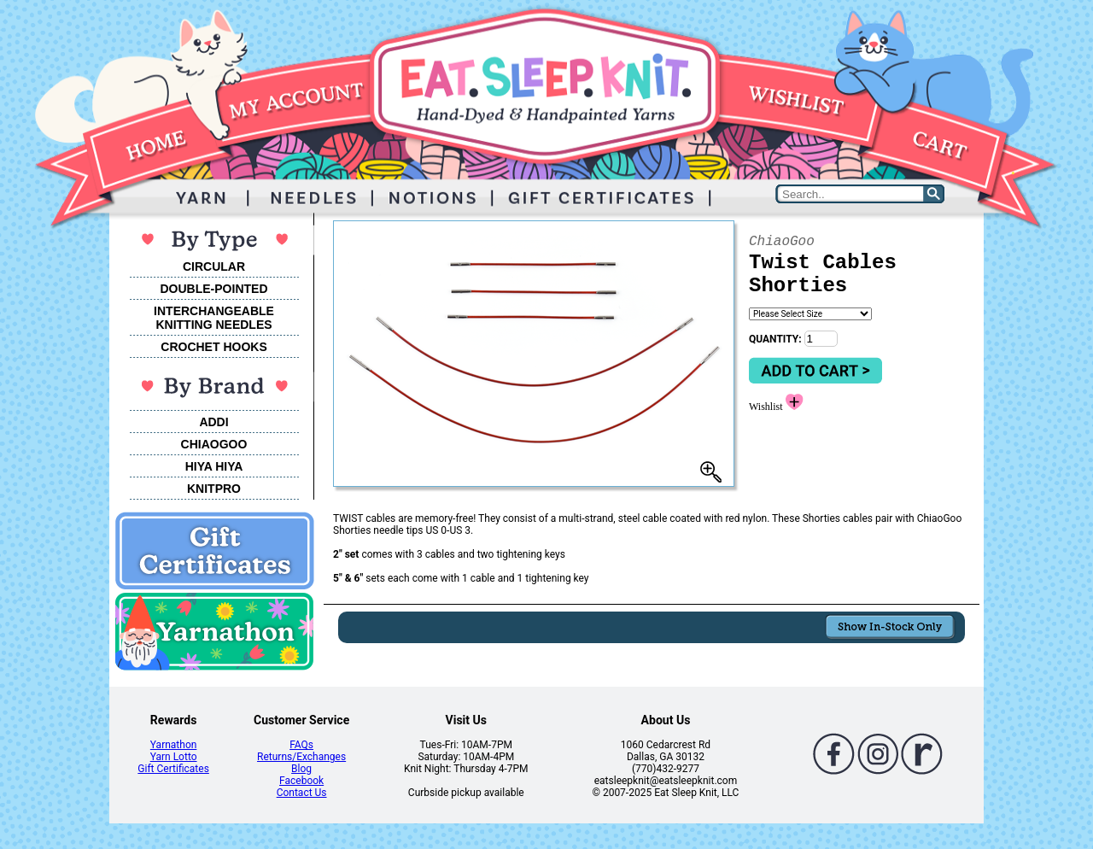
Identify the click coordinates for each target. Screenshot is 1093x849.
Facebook (301, 781)
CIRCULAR (214, 266)
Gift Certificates (172, 769)
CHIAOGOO (214, 444)
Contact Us (302, 793)
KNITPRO (214, 488)
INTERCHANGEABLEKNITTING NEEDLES (214, 317)
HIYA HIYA (214, 466)
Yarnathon (173, 745)
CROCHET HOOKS (213, 347)
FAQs (301, 745)
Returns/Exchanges (301, 757)
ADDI (213, 422)
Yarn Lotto (173, 757)
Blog (301, 769)
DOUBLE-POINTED (214, 289)
